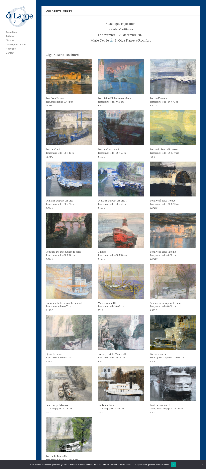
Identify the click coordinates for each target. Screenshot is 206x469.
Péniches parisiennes (57, 405)
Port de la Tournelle (56, 456)
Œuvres (10, 40)
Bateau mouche (158, 354)
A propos (11, 49)
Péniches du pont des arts (59, 200)
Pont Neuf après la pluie (163, 251)
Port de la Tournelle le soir (164, 149)
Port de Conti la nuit (109, 149)
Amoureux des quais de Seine (166, 302)
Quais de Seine (54, 354)
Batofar (102, 251)
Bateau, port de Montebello (112, 354)
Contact (10, 53)
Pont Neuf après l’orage (162, 200)
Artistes (10, 36)
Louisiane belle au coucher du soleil (65, 302)
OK (173, 464)
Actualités (11, 32)
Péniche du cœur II (160, 405)
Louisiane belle (106, 405)
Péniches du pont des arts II (112, 200)
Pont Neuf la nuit (55, 98)
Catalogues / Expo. (16, 44)
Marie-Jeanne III (107, 302)
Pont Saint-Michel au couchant (114, 98)
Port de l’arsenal (159, 98)
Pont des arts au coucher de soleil (63, 251)
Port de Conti (53, 149)
